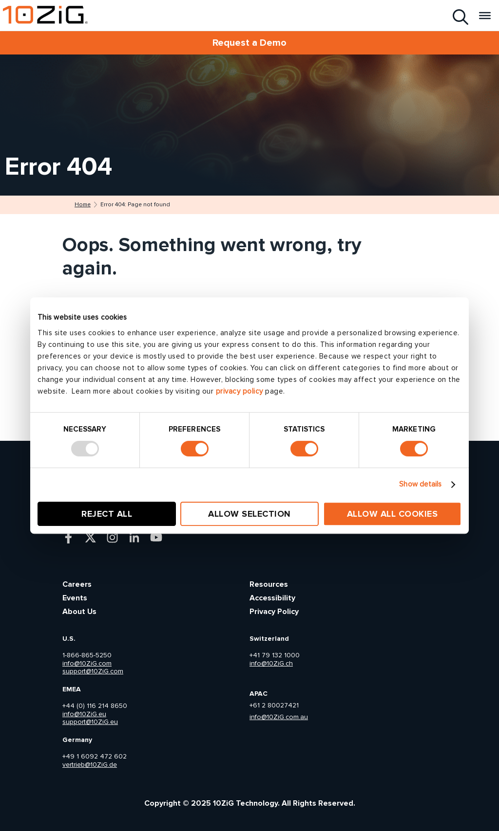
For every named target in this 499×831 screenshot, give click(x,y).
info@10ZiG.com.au (279, 717)
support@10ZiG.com (92, 671)
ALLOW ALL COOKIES (392, 513)
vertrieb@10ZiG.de (89, 764)
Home (83, 205)
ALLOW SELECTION (249, 513)
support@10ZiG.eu (90, 722)
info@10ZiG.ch (271, 663)
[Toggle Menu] (485, 15)
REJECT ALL (106, 513)
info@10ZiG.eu (84, 714)
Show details (420, 484)
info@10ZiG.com (87, 663)
